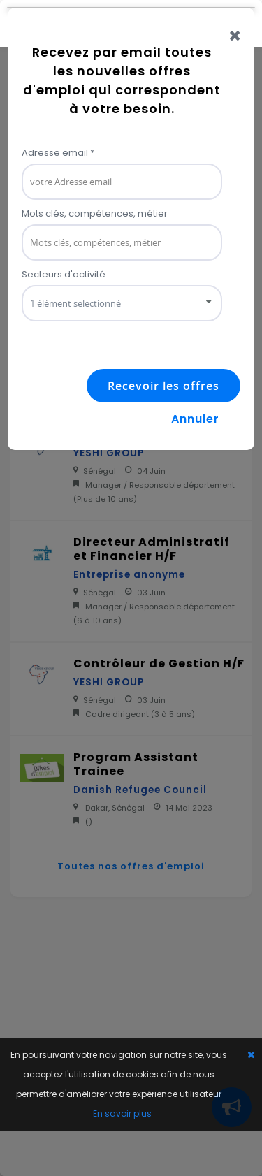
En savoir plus (122, 1113)
